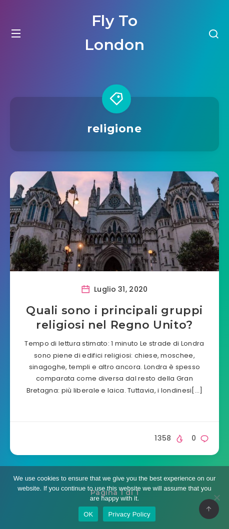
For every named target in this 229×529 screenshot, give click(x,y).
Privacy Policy (129, 514)
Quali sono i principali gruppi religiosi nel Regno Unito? (114, 318)
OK (88, 514)
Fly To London (114, 32)
